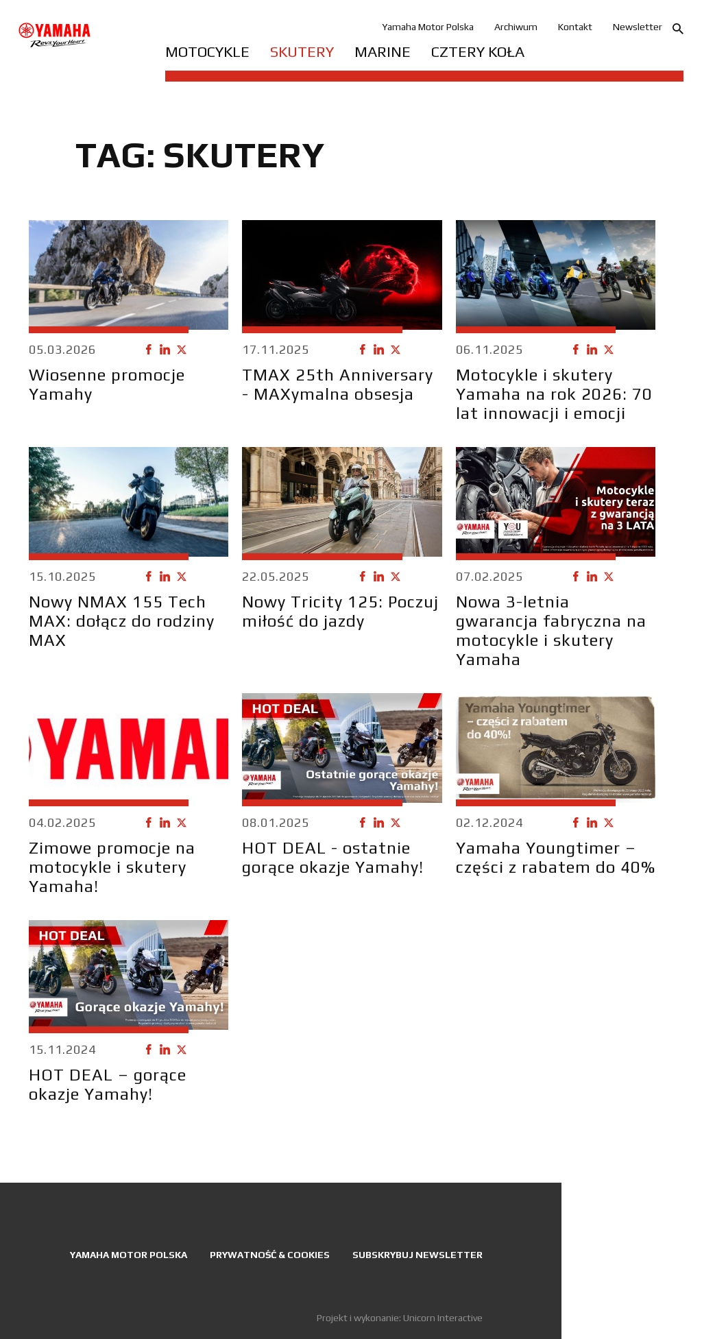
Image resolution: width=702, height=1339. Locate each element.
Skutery (302, 51)
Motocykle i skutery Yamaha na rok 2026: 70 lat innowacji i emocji (554, 393)
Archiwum (515, 26)
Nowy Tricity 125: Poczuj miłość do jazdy (340, 611)
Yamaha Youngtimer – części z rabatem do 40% (555, 857)
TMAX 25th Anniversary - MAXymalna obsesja (337, 384)
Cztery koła (477, 51)
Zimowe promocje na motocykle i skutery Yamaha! (112, 867)
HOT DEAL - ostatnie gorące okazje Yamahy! (333, 857)
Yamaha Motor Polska (428, 26)
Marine (382, 51)
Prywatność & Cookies (270, 1254)
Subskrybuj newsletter (417, 1254)
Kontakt (575, 26)
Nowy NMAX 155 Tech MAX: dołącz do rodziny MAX (122, 620)
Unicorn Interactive (443, 1317)
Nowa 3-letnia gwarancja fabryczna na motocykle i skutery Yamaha (551, 630)
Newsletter (637, 26)
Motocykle (207, 51)
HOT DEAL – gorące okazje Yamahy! (107, 1084)
